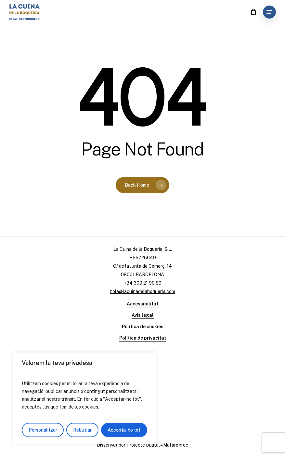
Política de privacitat (142, 338)
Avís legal (143, 315)
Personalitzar (43, 430)
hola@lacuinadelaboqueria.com (142, 291)
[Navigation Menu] (269, 12)
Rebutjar (82, 430)
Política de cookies (142, 326)
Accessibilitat (142, 303)
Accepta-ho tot (124, 430)
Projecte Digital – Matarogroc (157, 445)
